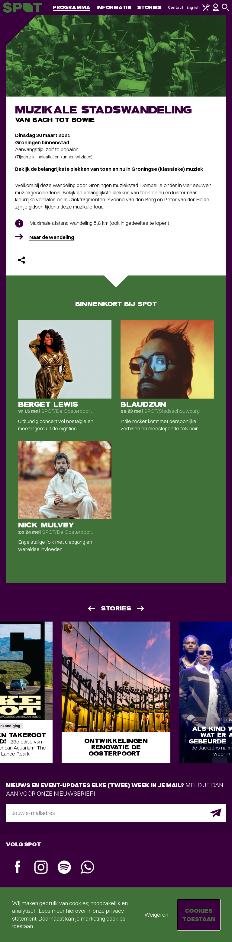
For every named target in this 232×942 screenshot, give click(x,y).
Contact (176, 7)
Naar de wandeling (51, 237)
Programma (71, 7)
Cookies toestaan (198, 915)
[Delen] (21, 260)
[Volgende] (141, 608)
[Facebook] (17, 867)
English (192, 7)
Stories (149, 7)
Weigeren (156, 914)
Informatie (113, 7)
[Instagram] (41, 867)
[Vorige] (91, 608)
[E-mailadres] (116, 813)
